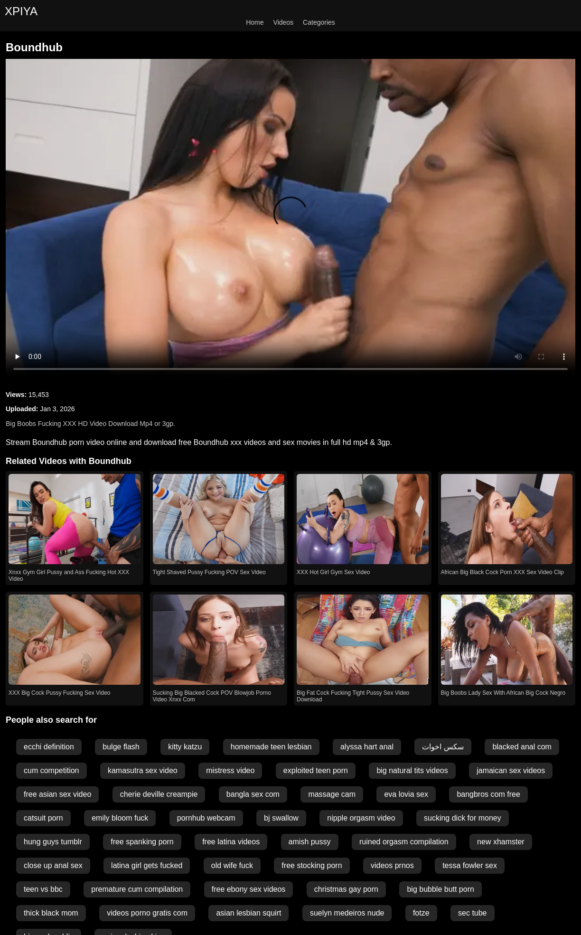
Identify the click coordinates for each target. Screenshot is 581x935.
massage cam (332, 794)
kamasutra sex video (143, 770)
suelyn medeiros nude (347, 913)
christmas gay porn (346, 889)
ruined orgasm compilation (404, 842)
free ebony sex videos (249, 889)
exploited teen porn (315, 770)
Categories (319, 22)
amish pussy (310, 842)
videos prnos (392, 865)
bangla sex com (253, 794)
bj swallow (281, 818)
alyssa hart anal (367, 747)
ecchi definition (49, 747)
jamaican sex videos (511, 770)
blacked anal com (522, 747)
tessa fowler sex (469, 865)
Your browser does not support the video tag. (290, 219)
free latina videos (231, 842)
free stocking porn (311, 865)
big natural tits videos (412, 770)
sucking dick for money (462, 818)
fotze (421, 913)
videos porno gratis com (147, 913)
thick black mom (51, 913)
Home (254, 22)
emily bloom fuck (120, 818)
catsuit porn (43, 818)
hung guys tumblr (53, 842)
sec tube (472, 913)
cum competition (51, 770)
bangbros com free (488, 794)
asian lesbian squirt (248, 913)
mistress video (230, 770)
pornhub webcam (206, 818)
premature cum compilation (137, 889)
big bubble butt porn (440, 889)
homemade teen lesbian (271, 747)
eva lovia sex (406, 794)
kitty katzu (185, 747)
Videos (283, 22)
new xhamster (501, 842)
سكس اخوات (442, 747)
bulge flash (121, 747)
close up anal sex (53, 865)
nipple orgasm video (361, 818)
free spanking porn (142, 842)
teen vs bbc (43, 889)
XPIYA (21, 11)
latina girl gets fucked (146, 865)
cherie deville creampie (159, 794)
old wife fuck (232, 865)
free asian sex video (57, 794)
